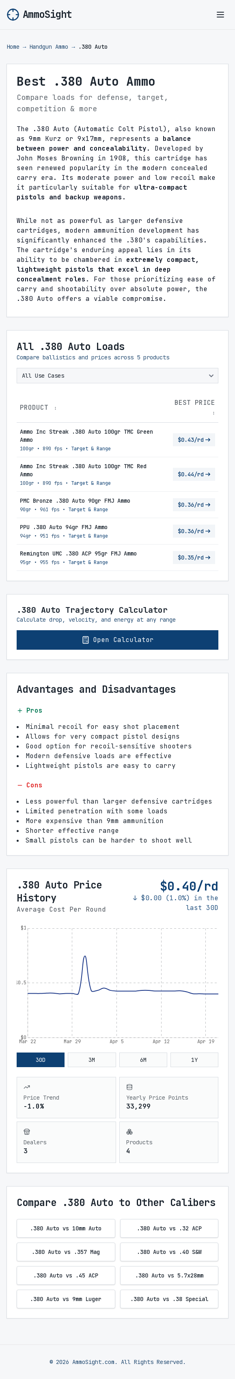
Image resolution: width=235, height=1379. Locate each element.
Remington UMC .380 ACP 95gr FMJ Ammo (78, 553)
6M (143, 1059)
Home (12, 46)
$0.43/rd (194, 439)
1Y (194, 1059)
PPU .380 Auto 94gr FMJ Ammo (64, 527)
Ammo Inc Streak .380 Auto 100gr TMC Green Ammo (86, 435)
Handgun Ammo (48, 46)
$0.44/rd (194, 474)
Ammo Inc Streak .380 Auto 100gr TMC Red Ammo (83, 470)
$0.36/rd (194, 504)
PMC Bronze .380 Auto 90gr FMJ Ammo (75, 500)
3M (91, 1059)
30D (40, 1059)
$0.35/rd (194, 557)
